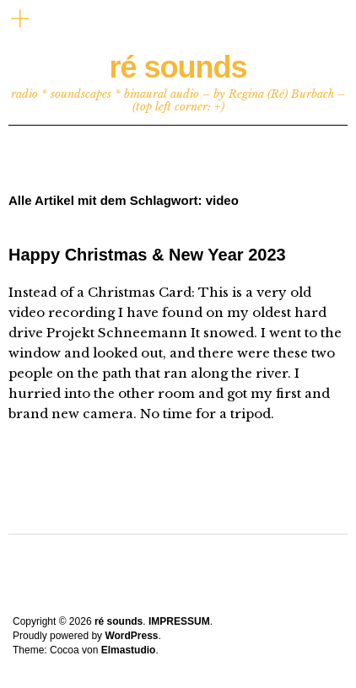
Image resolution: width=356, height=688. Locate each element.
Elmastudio (128, 650)
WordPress (131, 636)
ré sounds (177, 67)
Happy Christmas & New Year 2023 (147, 254)
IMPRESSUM (179, 621)
